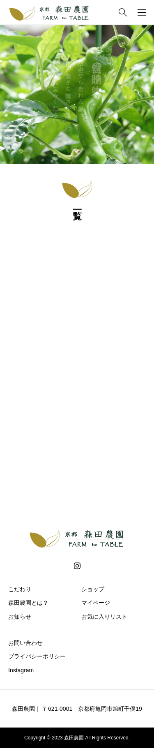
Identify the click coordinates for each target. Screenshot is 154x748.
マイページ (95, 602)
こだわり (19, 589)
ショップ (92, 589)
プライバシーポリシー (37, 656)
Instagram (21, 670)
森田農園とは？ (28, 602)
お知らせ (19, 616)
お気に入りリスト (104, 616)
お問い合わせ (25, 643)
